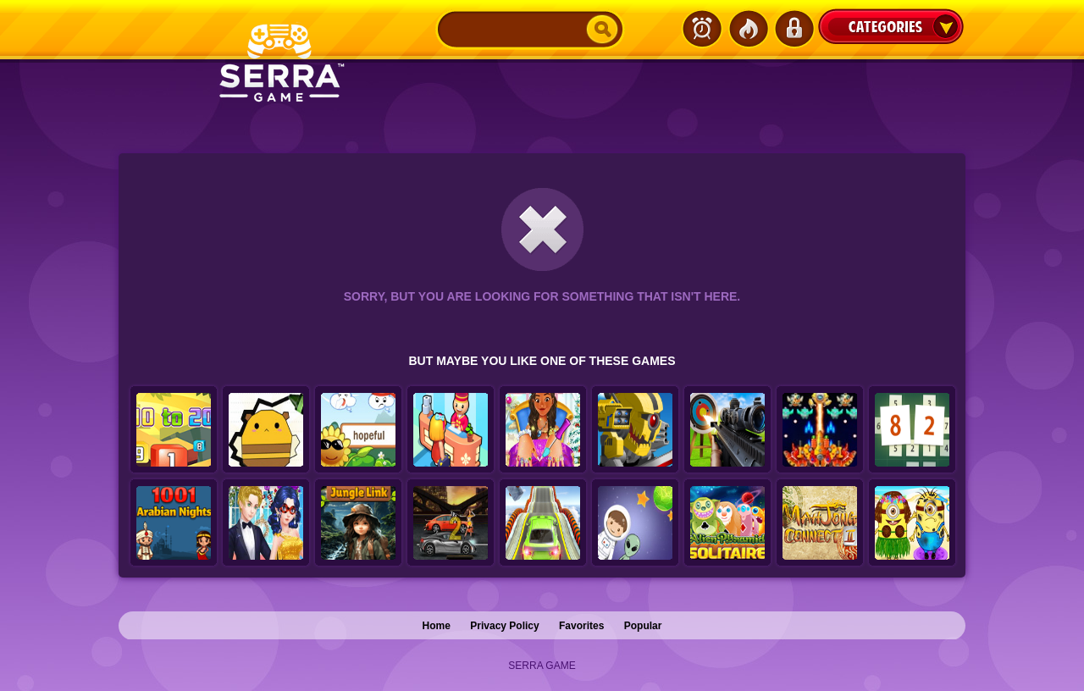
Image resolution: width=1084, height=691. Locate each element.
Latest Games (702, 28)
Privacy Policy (504, 626)
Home (437, 626)
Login (793, 28)
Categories (891, 26)
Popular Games (748, 28)
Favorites (581, 626)
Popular (643, 626)
